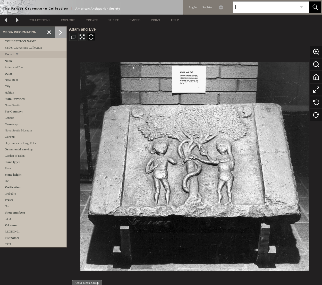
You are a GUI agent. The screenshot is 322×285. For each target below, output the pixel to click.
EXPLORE (68, 20)
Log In (193, 7)
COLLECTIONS (39, 20)
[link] (301, 7)
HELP (175, 20)
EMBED (135, 20)
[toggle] (17, 54)
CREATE (92, 20)
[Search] (265, 7)
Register (207, 7)
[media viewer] (194, 165)
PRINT (156, 20)
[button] (315, 7)
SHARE (113, 20)
